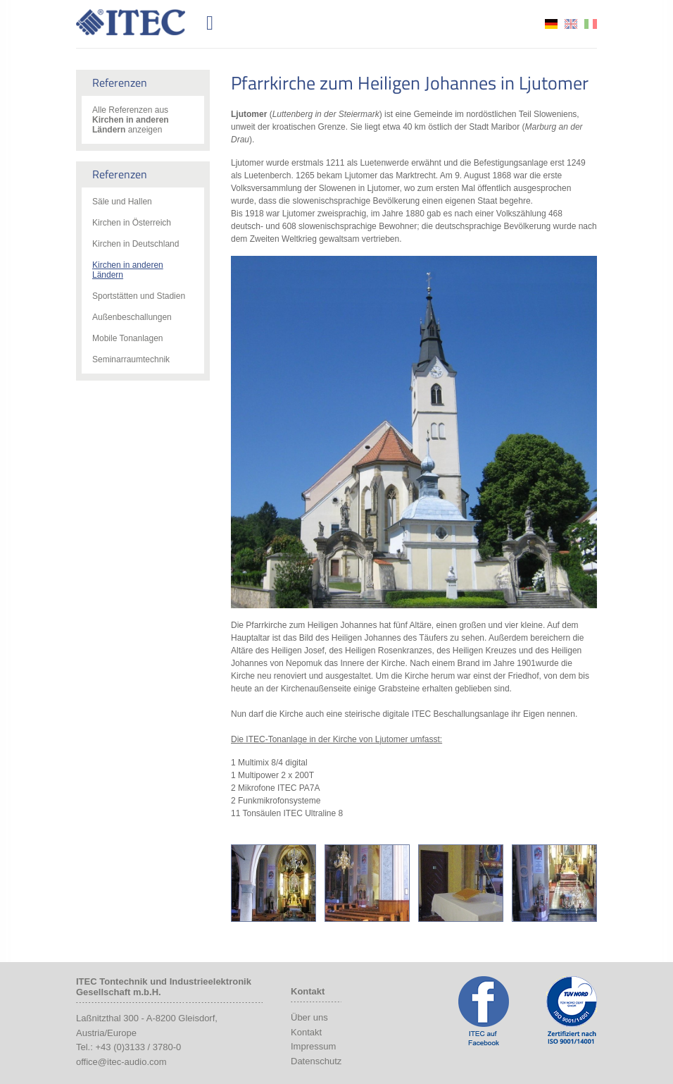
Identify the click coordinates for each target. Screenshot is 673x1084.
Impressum (313, 1046)
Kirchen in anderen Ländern (127, 270)
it (590, 24)
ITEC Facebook (483, 1010)
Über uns (309, 1017)
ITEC (138, 22)
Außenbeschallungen (132, 317)
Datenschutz (316, 1061)
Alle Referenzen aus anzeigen (130, 120)
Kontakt (306, 1032)
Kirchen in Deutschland (135, 244)
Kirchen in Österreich (131, 223)
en (571, 24)
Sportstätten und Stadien (138, 296)
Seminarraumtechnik (131, 359)
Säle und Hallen (122, 202)
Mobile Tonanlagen (127, 338)
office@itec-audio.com (121, 1062)
